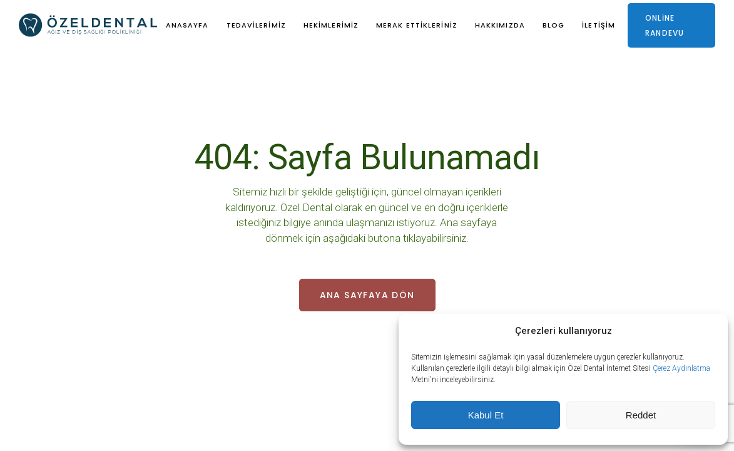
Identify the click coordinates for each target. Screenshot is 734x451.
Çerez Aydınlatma (681, 368)
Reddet (641, 415)
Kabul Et (486, 415)
